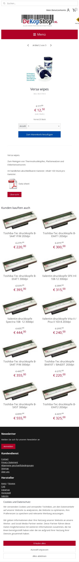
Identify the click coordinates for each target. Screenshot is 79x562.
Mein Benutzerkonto (58, 10)
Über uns (5, 471)
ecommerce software (45, 557)
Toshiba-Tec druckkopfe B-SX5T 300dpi (19, 406)
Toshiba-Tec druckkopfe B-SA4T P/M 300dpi (19, 363)
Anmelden (8, 446)
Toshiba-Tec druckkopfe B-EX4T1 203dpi (59, 235)
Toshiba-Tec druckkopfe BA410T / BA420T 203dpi (59, 363)
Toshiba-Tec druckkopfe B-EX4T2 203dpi (59, 406)
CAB (3, 486)
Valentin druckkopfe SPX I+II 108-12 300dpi (59, 278)
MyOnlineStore (70, 557)
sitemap (29, 557)
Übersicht (14, 194)
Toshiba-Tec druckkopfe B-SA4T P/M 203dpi (19, 235)
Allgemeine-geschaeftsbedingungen (17, 465)
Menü (39, 34)
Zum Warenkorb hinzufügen (39, 134)
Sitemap (5, 468)
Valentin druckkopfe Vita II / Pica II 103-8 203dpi (59, 320)
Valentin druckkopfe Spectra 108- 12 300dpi (20, 320)
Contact (4, 459)
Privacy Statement (9, 462)
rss (34, 557)
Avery (3, 483)
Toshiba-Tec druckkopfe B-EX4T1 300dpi (19, 278)
